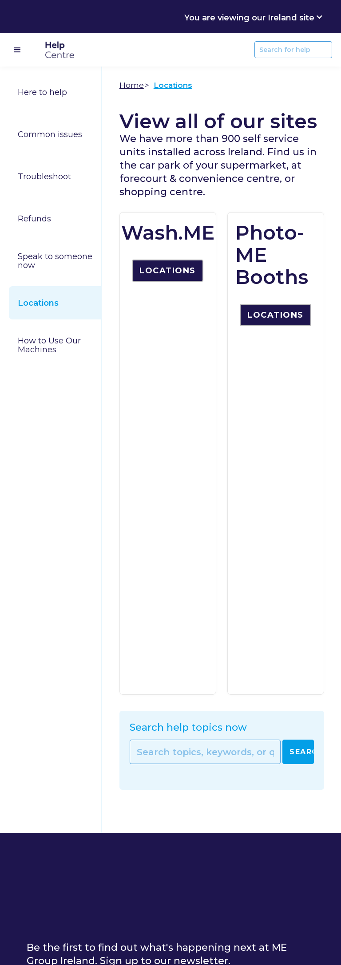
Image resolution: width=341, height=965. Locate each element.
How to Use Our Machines (49, 345)
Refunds (34, 219)
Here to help (42, 92)
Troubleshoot (44, 176)
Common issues (50, 134)
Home (131, 85)
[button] (253, 16)
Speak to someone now (55, 261)
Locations (38, 303)
